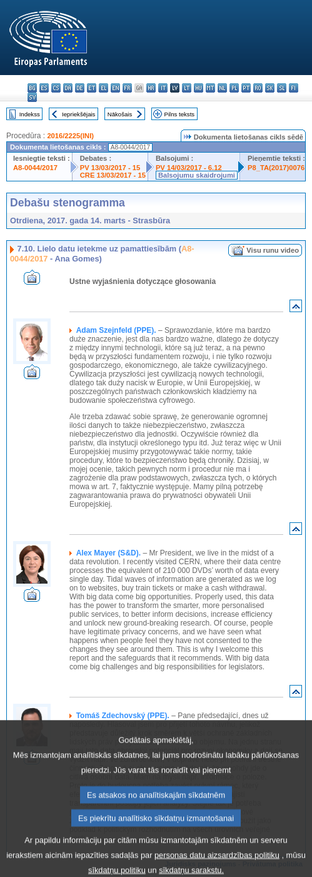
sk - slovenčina (269, 88)
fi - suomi (293, 88)
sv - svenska (32, 97)
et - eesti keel (91, 88)
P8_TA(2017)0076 (276, 167)
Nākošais (120, 114)
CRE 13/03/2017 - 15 (113, 175)
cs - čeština (56, 88)
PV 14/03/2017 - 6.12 (189, 167)
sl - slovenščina (281, 88)
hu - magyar (198, 88)
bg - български (32, 88)
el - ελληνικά (103, 88)
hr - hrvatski (151, 88)
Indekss (29, 114)
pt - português (246, 88)
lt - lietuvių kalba (186, 88)
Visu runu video (272, 250)
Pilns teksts (179, 114)
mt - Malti (210, 88)
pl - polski (234, 88)
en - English (115, 88)
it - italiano (163, 88)
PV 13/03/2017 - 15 (110, 167)
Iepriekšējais (78, 114)
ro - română (258, 88)
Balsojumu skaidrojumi (196, 175)
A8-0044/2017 (35, 167)
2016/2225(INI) (70, 135)
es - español (44, 88)
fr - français (127, 88)
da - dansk (68, 88)
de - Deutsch (79, 88)
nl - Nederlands (222, 88)
